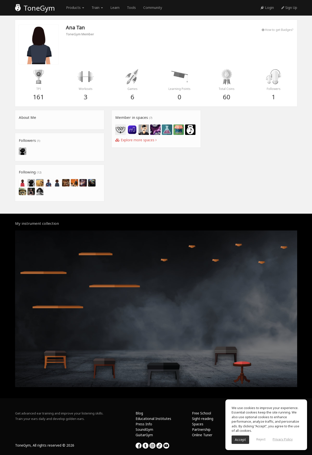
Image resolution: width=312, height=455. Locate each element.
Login (267, 7)
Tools (131, 7)
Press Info (144, 424)
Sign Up (289, 7)
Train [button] (97, 7)
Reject (260, 439)
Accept (240, 439)
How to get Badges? (277, 30)
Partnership (201, 429)
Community (152, 7)
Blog (139, 413)
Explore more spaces (136, 140)
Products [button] (75, 7)
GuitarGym (144, 435)
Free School (201, 413)
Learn (115, 7)
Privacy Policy (283, 439)
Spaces (197, 424)
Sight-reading (202, 418)
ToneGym (35, 8)
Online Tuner (202, 435)
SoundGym (144, 429)
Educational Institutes (153, 418)
